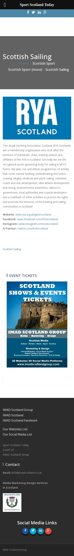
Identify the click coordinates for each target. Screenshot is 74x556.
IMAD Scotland (13, 415)
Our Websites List (15, 429)
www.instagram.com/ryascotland (38, 224)
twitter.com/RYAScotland (33, 228)
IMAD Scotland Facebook (20, 420)
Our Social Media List (17, 434)
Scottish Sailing (12, 249)
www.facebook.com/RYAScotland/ (37, 219)
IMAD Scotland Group (18, 410)
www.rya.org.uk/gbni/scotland (33, 214)
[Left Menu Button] (5, 5)
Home (24, 63)
